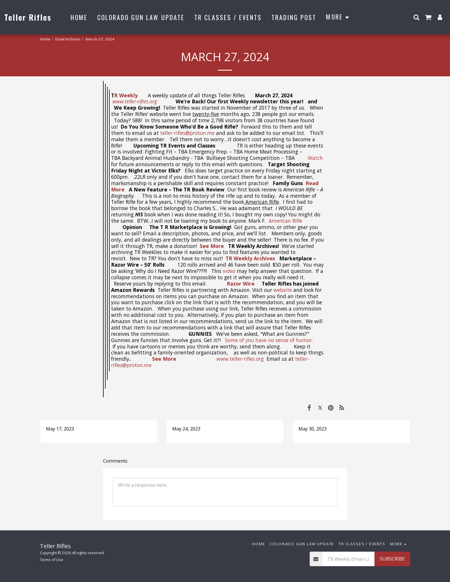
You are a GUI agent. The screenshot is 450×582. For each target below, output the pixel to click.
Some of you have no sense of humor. (270, 340)
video (229, 270)
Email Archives (67, 39)
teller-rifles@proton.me (187, 132)
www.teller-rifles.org (240, 358)
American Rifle (285, 220)
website (283, 289)
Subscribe (392, 558)
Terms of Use (51, 559)
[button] (416, 17)
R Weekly (126, 95)
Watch (315, 157)
